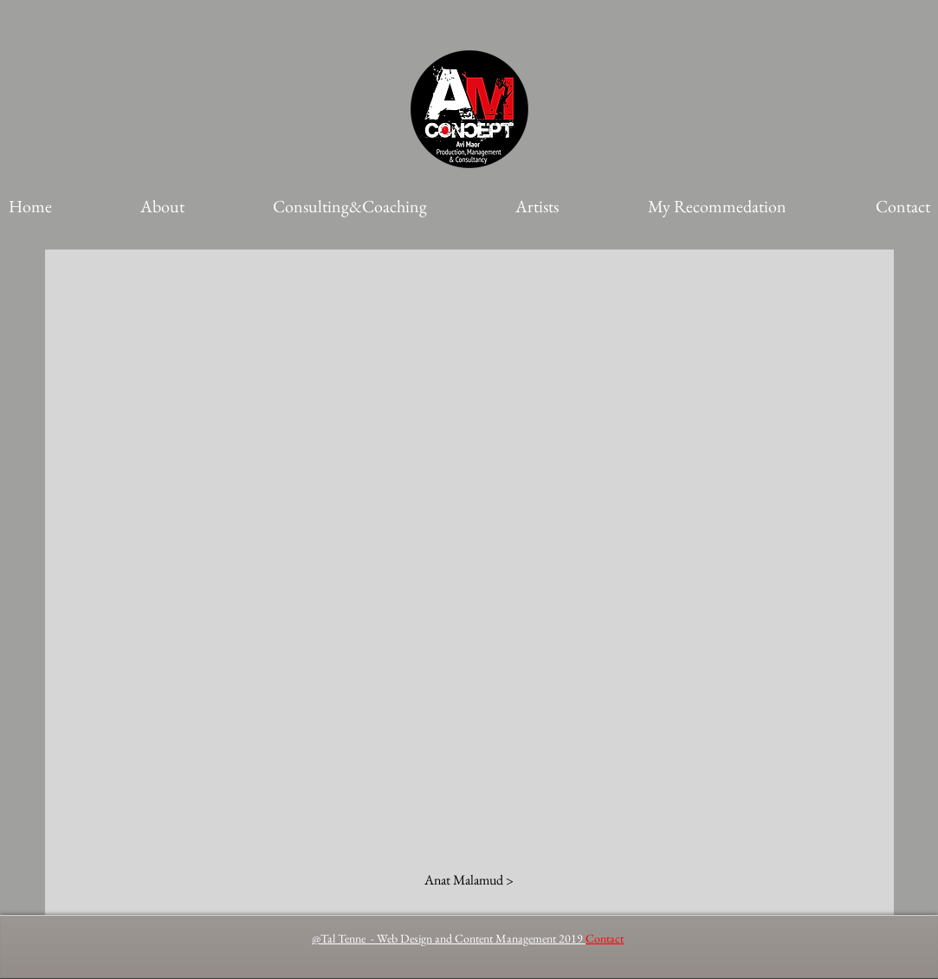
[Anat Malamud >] (469, 880)
